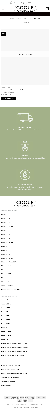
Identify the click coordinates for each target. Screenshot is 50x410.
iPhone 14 (4, 230)
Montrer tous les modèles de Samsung (12, 355)
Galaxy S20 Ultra (6, 331)
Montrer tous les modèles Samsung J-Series (14, 351)
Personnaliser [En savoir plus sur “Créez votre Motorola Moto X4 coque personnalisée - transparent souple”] (9, 98)
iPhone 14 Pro (5, 234)
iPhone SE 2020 (6, 274)
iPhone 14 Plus (5, 238)
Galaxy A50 (4, 339)
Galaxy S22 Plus (6, 304)
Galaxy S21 (4, 312)
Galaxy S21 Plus (6, 316)
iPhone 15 (4, 214)
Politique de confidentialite (17, 404)
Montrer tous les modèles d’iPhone (11, 289)
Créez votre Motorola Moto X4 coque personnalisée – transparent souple (21, 91)
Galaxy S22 (4, 300)
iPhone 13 (4, 250)
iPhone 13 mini (5, 246)
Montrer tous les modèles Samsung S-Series (14, 343)
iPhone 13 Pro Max (7, 258)
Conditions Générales (35, 404)
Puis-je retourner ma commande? (11, 365)
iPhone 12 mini (5, 270)
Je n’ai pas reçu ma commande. (10, 377)
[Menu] (2, 8)
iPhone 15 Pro (5, 222)
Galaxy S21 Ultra (6, 320)
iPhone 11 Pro (5, 282)
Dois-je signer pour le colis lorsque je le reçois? (15, 373)
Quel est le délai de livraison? (10, 369)
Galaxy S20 (4, 327)
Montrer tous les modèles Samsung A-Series (14, 347)
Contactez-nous (6, 385)
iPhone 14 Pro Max (7, 242)
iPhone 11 (4, 278)
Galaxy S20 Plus (6, 335)
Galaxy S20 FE (5, 324)
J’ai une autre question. (8, 381)
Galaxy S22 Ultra (6, 308)
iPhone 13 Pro (5, 254)
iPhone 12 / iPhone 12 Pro (9, 262)
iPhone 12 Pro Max (7, 266)
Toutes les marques (17, 19)
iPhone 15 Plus (5, 218)
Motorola (28, 19)
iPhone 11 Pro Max (7, 285)
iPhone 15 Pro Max (7, 226)
